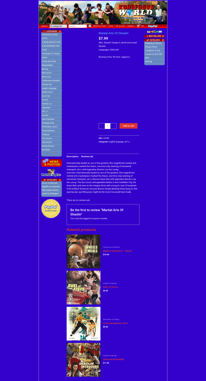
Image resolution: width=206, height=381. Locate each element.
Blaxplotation (47, 64)
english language (49, 88)
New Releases (48, 118)
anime (44, 57)
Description (72, 155)
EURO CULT (47, 91)
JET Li (44, 111)
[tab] (72, 156)
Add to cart (128, 125)
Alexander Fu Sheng (51, 53)
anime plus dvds (49, 61)
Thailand (45, 134)
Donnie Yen (47, 84)
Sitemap (148, 61)
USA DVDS (47, 141)
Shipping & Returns (153, 42)
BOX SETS (47, 72)
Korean (45, 115)
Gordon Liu (47, 103)
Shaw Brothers (48, 130)
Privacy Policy (151, 46)
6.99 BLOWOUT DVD (51, 41)
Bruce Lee (46, 76)
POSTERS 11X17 (49, 126)
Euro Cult (46, 95)
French (45, 99)
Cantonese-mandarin (51, 80)
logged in (87, 218)
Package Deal (48, 122)
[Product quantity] (107, 125)
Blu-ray (45, 68)
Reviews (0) (87, 155)
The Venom (47, 138)
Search (44, 25)
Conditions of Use (152, 50)
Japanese (46, 107)
